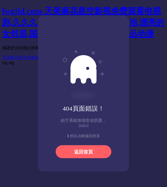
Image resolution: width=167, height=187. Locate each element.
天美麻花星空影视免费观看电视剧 (33, 57)
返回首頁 (83, 152)
